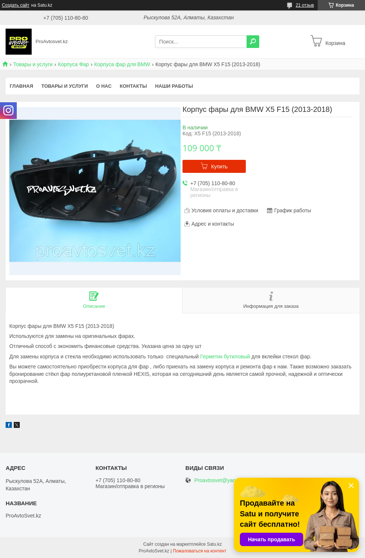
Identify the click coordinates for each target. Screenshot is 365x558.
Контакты (133, 86)
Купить (219, 167)
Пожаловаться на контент (199, 551)
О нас (104, 86)
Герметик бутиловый (225, 356)
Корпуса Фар (73, 64)
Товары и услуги (33, 64)
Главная (21, 86)
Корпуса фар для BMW (122, 64)
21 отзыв (305, 5)
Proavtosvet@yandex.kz (222, 480)
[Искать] (253, 41)
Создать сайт (15, 5)
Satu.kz (214, 544)
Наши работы (174, 86)
